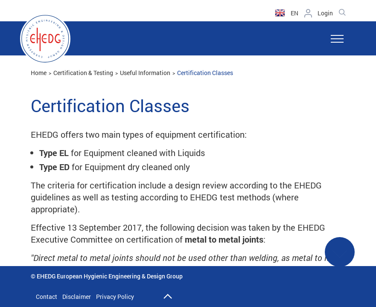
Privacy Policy (115, 297)
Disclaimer (76, 297)
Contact (46, 297)
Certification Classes (205, 73)
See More (340, 257)
